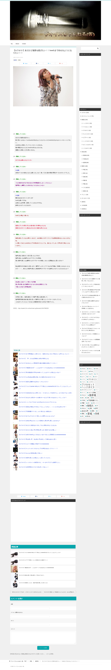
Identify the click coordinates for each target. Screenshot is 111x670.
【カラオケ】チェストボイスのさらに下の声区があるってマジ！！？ (38, 448)
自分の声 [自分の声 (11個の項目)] (85, 411)
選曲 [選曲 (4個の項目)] (83, 413)
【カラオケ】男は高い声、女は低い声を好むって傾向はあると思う (37, 439)
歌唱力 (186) (85, 166)
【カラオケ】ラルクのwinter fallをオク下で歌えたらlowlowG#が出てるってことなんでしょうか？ (40, 552)
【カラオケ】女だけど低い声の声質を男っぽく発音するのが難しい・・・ (39, 430)
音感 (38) (85, 176)
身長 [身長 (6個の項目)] (92, 411)
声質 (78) (85, 169)
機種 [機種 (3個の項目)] (83, 405)
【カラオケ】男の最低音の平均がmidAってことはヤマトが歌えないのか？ (39, 372)
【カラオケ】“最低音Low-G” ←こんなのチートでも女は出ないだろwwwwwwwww (41, 367)
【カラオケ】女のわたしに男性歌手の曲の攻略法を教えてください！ (38, 363)
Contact (24, 43)
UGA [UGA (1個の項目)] (92, 373)
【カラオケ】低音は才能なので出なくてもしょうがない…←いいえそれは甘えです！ (42, 406)
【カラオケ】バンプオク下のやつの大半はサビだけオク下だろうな (37, 402)
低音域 (15, 60)
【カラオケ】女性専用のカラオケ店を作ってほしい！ (33, 467)
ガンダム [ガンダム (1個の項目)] (89, 376)
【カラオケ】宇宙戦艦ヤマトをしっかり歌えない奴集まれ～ (35, 411)
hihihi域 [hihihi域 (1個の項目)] (96, 368)
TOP (18, 661)
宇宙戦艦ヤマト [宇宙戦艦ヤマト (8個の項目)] (93, 400)
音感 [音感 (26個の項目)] (97, 413)
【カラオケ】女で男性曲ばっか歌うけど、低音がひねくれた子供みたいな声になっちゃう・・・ (45, 354)
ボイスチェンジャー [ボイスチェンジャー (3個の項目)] (87, 389)
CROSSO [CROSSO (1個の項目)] (83, 368)
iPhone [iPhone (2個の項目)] (91, 371)
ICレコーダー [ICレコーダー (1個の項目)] (84, 371)
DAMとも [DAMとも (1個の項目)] (90, 368)
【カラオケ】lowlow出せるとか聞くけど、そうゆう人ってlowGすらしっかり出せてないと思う (45, 393)
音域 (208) (84, 151)
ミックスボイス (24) (88, 141)
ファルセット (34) (87, 126)
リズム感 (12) (86, 187)
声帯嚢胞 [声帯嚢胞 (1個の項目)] (83, 400)
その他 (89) (84, 205)
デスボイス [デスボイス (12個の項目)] (92, 379)
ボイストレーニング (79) (88, 116)
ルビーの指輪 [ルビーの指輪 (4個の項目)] (92, 392)
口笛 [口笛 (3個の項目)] (88, 397)
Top (12, 43)
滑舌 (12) (85, 173)
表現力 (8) (85, 191)
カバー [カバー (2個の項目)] (83, 376)
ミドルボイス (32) (87, 148)
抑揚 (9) (85, 180)
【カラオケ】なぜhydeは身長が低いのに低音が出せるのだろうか (36, 377)
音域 (19, 60)
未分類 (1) (84, 208)
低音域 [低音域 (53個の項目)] (92, 395)
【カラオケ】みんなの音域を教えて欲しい (30, 453)
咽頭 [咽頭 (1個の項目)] (93, 397)
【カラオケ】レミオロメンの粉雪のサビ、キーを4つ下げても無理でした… (39, 462)
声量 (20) (85, 184)
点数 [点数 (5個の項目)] (90, 408)
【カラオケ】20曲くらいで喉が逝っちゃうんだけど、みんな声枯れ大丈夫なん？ (60, 592)
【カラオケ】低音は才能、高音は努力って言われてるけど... (32, 575)
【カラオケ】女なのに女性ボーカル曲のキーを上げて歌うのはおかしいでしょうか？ (42, 397)
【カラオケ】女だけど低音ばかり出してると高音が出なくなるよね (37, 425)
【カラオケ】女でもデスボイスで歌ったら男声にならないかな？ (36, 416)
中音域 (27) (86, 159)
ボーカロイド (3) (86, 198)
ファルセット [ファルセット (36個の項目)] (88, 384)
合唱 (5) (83, 201)
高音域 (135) (86, 155)
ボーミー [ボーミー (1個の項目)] (97, 389)
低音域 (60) (86, 162)
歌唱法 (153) (85, 119)
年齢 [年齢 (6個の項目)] (83, 403)
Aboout (17, 43)
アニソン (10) (85, 194)
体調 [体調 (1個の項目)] (82, 397)
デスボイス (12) (87, 130)
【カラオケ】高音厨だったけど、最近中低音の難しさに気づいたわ (33, 582)
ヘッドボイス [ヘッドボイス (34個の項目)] (88, 387)
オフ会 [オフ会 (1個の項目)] (97, 373)
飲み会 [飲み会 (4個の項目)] (88, 416)
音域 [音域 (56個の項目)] (89, 413)
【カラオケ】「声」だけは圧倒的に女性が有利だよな (33, 358)
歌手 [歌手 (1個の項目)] (97, 405)
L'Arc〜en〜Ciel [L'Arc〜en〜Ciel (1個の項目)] (85, 373)
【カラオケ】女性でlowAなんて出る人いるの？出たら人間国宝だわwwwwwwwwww (42, 434)
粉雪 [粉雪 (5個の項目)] (96, 408)
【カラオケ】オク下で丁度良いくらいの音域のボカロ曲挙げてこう (33, 560)
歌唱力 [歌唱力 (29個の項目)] (90, 406)
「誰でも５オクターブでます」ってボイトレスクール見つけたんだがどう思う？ (27, 592)
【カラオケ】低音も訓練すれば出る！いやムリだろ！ (33, 381)
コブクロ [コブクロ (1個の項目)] (83, 379)
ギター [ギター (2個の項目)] (96, 376)
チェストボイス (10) (88, 134)
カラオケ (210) (85, 112)
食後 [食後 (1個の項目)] (82, 416)
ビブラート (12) (87, 137)
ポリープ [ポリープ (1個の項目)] (83, 392)
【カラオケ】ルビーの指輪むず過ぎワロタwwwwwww (33, 444)
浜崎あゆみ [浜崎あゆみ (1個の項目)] (84, 408)
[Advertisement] (43, 119)
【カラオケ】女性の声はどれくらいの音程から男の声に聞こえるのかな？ (39, 420)
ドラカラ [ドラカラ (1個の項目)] (83, 381)
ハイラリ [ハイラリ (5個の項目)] (91, 382)
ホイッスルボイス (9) (88, 144)
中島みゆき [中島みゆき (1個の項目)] (84, 395)
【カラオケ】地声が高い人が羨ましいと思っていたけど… (34, 457)
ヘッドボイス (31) (87, 123)
